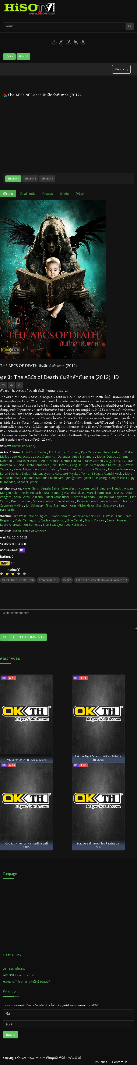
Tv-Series (100, 1062)
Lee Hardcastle (22, 456)
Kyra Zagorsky (91, 452)
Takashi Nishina (26, 461)
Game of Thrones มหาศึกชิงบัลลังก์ (27, 982)
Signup (23, 56)
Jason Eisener (109, 501)
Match (129, 473)
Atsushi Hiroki (113, 473)
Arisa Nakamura (83, 456)
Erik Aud (54, 452)
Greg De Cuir (79, 465)
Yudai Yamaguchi (57, 497)
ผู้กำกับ (64, 193)
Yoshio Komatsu (46, 469)
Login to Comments (22, 637)
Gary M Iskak (118, 478)
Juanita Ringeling (95, 478)
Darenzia (63, 456)
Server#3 (47, 178)
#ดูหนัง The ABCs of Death (18, 580)
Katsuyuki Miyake (66, 473)
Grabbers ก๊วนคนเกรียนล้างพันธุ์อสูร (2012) (98, 845)
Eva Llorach (60, 465)
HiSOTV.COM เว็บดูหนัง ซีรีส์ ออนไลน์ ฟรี (54, 1058)
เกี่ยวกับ (8, 193)
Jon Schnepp (34, 505)
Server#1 (13, 178)
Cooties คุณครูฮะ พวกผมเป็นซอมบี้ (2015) (26, 845)
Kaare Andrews (87, 501)
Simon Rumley (43, 501)
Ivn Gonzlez (70, 452)
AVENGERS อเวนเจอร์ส (18, 975)
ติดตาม (10, 1035)
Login (9, 56)
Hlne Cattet (74, 520)
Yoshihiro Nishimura (35, 493)
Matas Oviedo (106, 456)
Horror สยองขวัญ (23, 446)
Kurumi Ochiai (9, 473)
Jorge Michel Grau (81, 505)
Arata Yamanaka (38, 465)
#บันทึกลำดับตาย (48, 580)
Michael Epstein (28, 482)
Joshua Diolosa (95, 469)
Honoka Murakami (120, 469)
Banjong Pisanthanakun (67, 493)
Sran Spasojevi (106, 505)
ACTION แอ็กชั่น (14, 969)
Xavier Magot (23, 469)
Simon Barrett (60, 516)
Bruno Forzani (21, 501)
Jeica (21, 465)
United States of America (29, 531)
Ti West (118, 493)
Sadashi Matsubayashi (37, 473)
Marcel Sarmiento (99, 493)
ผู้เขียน (79, 193)
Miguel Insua (114, 461)
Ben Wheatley (64, 501)
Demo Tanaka (71, 461)
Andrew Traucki (111, 488)
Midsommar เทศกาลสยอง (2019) (26, 760)
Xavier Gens (31, 488)
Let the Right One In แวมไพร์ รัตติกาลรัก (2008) (98, 757)
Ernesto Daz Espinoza (112, 497)
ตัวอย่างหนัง (27, 193)
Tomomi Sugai (91, 473)
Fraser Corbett (93, 461)
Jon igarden (74, 478)
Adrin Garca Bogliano (28, 497)
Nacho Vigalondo (83, 497)
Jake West (69, 488)
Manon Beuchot (71, 469)
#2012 (67, 580)
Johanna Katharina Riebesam (44, 478)
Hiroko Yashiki (49, 461)
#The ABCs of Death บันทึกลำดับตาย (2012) (101, 580)
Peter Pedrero (113, 452)
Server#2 (30, 178)
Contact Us (119, 1062)
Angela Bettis (50, 488)
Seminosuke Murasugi (105, 465)
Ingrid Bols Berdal (34, 452)
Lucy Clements (45, 456)
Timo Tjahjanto (56, 505)
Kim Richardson (10, 478)
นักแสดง (47, 193)
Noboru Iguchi (88, 488)
